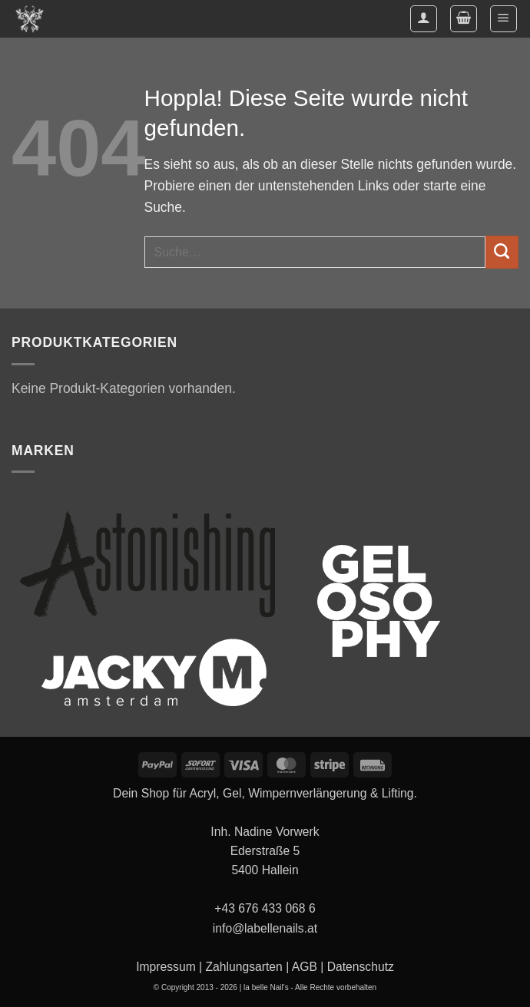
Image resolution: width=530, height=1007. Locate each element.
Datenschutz (360, 966)
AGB (304, 966)
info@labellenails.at (265, 928)
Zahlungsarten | (247, 966)
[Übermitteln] (501, 252)
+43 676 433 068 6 (264, 908)
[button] (463, 18)
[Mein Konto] (423, 18)
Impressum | (169, 966)
